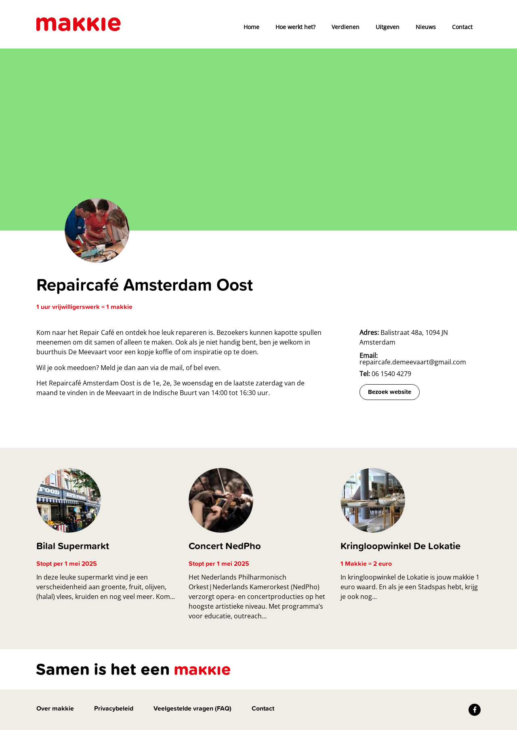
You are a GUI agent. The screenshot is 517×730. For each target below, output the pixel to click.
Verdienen (345, 27)
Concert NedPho (225, 545)
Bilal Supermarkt (72, 545)
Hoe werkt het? (295, 27)
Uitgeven (387, 27)
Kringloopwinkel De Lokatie (400, 545)
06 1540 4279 (385, 373)
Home (251, 27)
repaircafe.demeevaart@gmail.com (412, 358)
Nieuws (426, 27)
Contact (462, 27)
